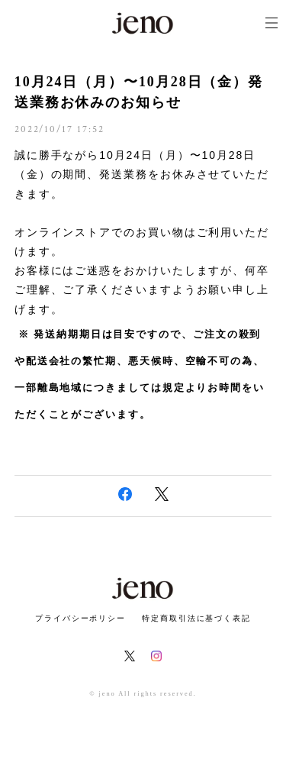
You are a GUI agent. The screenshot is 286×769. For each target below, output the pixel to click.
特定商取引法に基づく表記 (196, 618)
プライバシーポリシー (80, 618)
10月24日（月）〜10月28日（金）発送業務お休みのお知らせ (138, 92)
